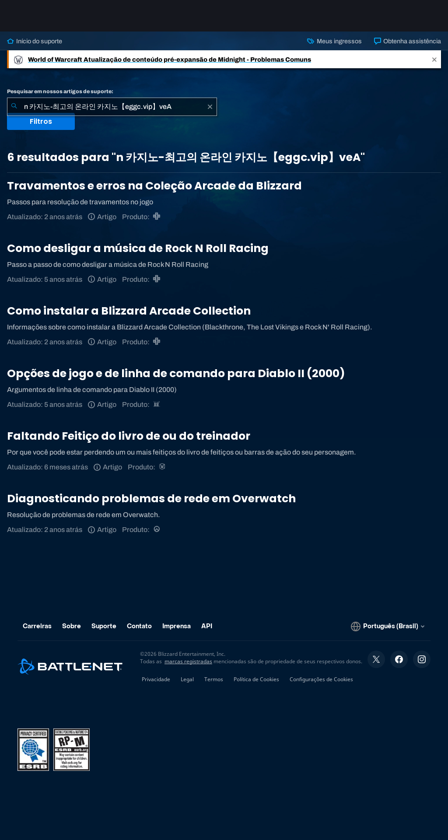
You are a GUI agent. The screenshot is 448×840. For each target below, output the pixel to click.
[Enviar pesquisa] (14, 107)
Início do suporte (34, 41)
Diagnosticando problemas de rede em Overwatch (151, 498)
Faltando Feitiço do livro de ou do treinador (128, 436)
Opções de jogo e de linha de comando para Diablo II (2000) (176, 373)
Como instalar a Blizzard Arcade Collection (129, 310)
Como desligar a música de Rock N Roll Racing (138, 248)
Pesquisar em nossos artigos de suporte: (60, 91)
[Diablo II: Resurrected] (157, 404)
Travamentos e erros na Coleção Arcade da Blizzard (154, 185)
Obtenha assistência (407, 41)
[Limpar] (210, 107)
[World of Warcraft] (163, 467)
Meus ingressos (334, 41)
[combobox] (112, 107)
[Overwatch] (157, 529)
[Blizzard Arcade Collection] (157, 216)
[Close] (434, 59)
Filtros (41, 121)
